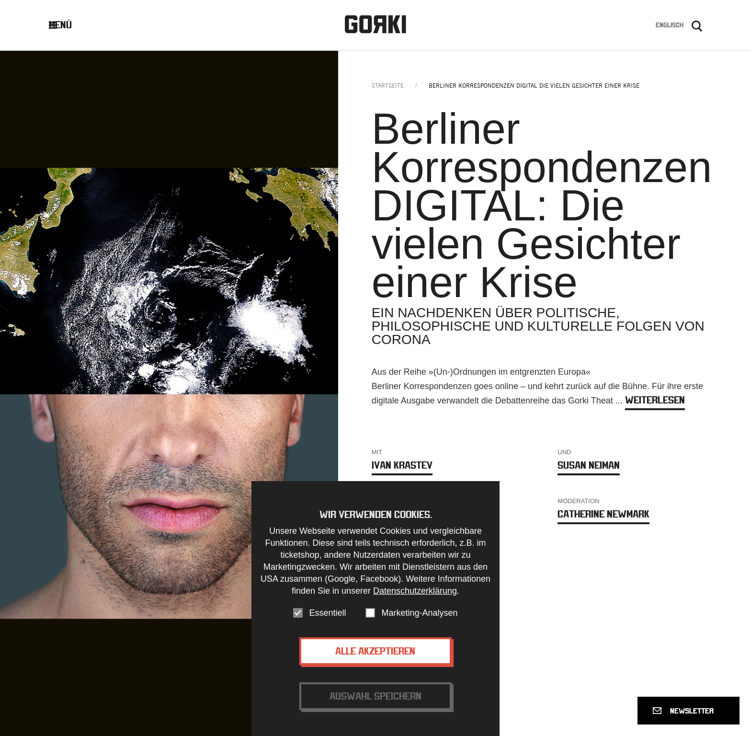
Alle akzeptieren (375, 653)
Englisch (669, 25)
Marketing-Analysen (419, 616)
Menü (68, 24)
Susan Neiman (589, 465)
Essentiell (327, 616)
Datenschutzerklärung (415, 593)
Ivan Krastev (402, 465)
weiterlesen (655, 399)
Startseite (388, 85)
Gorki (375, 24)
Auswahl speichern (375, 698)
